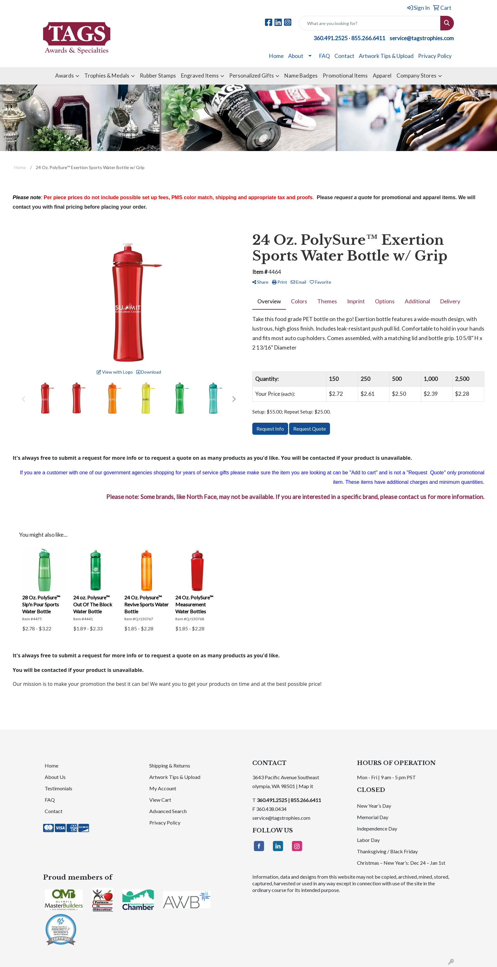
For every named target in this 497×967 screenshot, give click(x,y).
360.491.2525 (330, 38)
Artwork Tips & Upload (386, 56)
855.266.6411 (368, 38)
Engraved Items (200, 75)
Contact (344, 56)
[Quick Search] (370, 23)
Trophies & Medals (106, 75)
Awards (64, 75)
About (295, 56)
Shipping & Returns (169, 765)
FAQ (324, 56)
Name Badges (301, 75)
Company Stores (416, 75)
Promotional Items (345, 75)
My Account (162, 788)
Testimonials (58, 788)
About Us (55, 777)
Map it (306, 786)
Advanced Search (168, 811)
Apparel (382, 75)
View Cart (160, 800)
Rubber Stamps (158, 75)
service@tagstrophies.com (422, 38)
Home (276, 56)
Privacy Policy (435, 56)
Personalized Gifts (251, 75)
